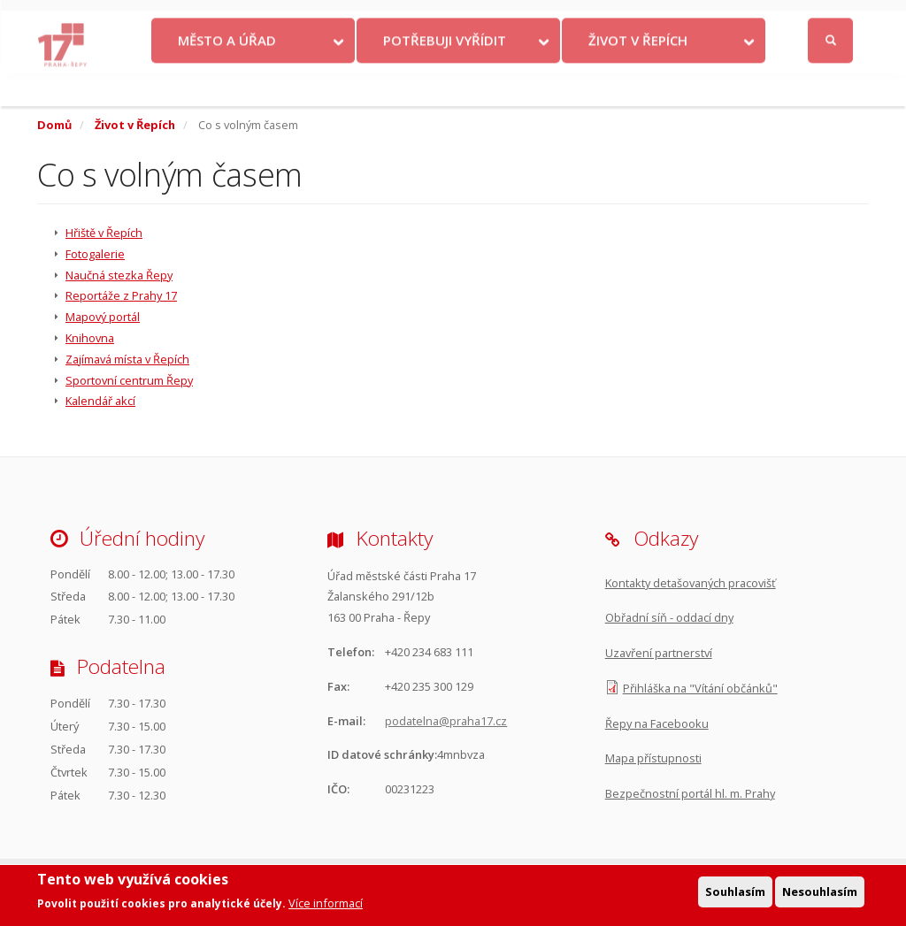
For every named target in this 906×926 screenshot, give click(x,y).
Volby (382, 18)
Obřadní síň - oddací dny (669, 617)
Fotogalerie (95, 254)
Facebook (735, 18)
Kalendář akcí (100, 401)
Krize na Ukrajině (273, 18)
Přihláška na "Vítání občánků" (700, 688)
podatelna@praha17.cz (446, 721)
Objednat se (530, 18)
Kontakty (452, 18)
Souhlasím (735, 892)
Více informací (325, 905)
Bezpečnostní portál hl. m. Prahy (690, 793)
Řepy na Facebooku (657, 723)
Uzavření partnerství (658, 653)
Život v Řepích (637, 73)
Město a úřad (227, 73)
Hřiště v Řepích (103, 233)
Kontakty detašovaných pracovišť (690, 583)
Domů (54, 125)
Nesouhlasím (819, 892)
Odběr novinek (622, 18)
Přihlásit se (832, 19)
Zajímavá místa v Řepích (127, 359)
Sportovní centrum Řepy (129, 380)
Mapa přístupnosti (653, 758)
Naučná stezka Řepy (119, 275)
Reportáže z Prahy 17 (121, 295)
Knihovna (89, 338)
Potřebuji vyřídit (444, 73)
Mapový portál (102, 317)
